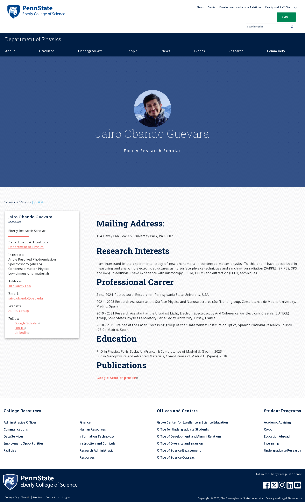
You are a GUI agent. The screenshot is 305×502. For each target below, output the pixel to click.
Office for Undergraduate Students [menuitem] (183, 429)
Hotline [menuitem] (37, 497)
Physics (33, 39)
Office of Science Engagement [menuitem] (179, 450)
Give (286, 16)
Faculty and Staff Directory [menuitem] (281, 7)
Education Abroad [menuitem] (277, 436)
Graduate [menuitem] (46, 51)
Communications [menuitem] (16, 429)
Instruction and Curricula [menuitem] (97, 443)
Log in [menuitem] (66, 497)
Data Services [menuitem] (13, 436)
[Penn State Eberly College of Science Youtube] (298, 487)
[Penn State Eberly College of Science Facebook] (267, 487)
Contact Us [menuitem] (52, 497)
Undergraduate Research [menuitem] (282, 450)
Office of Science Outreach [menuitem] (176, 457)
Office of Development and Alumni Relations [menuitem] (189, 436)
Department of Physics (17, 202)
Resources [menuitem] (87, 457)
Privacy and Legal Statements (284, 498)
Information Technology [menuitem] (97, 436)
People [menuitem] (132, 51)
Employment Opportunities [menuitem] (23, 443)
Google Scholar (28, 323)
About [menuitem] (10, 51)
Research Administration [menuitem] (98, 450)
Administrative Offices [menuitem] (20, 422)
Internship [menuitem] (271, 443)
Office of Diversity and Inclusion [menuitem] (180, 443)
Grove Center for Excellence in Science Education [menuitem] (192, 422)
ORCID (21, 328)
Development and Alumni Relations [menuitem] (240, 7)
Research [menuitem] (236, 51)
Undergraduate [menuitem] (90, 51)
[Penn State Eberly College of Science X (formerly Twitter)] (275, 487)
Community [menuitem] (276, 51)
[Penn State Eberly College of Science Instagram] (282, 487)
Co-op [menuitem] (268, 429)
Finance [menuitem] (85, 422)
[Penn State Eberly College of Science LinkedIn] (290, 487)
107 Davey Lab (19, 286)
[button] (286, 18)
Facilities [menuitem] (10, 450)
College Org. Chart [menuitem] (17, 497)
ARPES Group (18, 311)
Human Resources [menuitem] (93, 429)
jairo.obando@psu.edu (25, 298)
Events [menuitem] (211, 7)
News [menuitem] (200, 7)
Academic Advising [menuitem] (277, 422)
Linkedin (23, 332)
